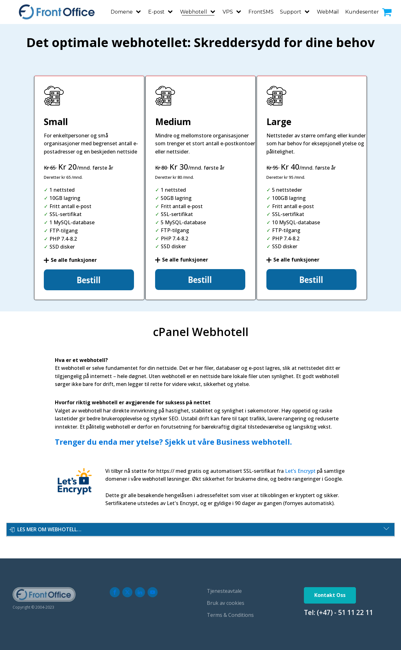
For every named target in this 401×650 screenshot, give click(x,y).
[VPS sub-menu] (240, 11)
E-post (156, 11)
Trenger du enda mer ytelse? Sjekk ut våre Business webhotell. (173, 440)
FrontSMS (261, 11)
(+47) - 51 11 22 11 (345, 610)
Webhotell (193, 11)
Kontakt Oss (330, 593)
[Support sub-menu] (308, 11)
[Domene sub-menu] (139, 11)
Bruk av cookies (225, 601)
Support (290, 11)
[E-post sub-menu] (171, 11)
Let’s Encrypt (300, 469)
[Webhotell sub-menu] (214, 11)
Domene (122, 11)
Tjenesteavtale (224, 589)
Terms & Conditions (230, 613)
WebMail (328, 11)
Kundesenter (362, 11)
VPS (228, 11)
